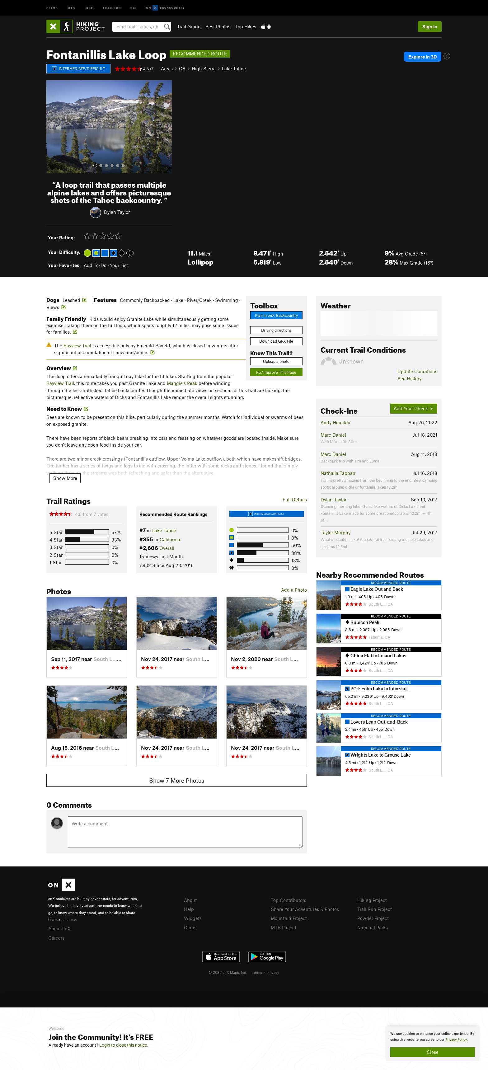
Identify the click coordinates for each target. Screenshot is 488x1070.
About (190, 900)
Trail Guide (188, 26)
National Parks (372, 927)
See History (409, 378)
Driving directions (276, 330)
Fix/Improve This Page (276, 372)
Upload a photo (276, 361)
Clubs (190, 927)
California (170, 539)
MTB (71, 8)
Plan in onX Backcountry (276, 315)
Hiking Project (372, 900)
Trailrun (112, 8)
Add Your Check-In (414, 408)
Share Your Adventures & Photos (305, 909)
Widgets (193, 918)
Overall (166, 548)
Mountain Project (289, 918)
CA (182, 68)
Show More (65, 478)
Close (433, 1052)
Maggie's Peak (182, 383)
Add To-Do (95, 265)
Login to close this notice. (123, 1045)
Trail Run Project (374, 909)
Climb (52, 8)
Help (189, 909)
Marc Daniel (333, 435)
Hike (89, 8)
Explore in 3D (422, 56)
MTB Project (283, 927)
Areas (167, 68)
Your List (119, 265)
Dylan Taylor (117, 212)
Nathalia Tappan (338, 473)
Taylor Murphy (335, 532)
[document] (432, 1044)
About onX (59, 928)
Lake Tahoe (234, 68)
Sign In (429, 26)
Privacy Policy (456, 1040)
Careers (56, 938)
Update (417, 371)
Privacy (273, 972)
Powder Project (373, 918)
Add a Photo (294, 590)
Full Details (295, 499)
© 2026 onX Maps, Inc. (228, 972)
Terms (257, 972)
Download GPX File (276, 341)
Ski (133, 8)
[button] (52, 126)
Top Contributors (288, 900)
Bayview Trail (77, 345)
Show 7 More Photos (176, 780)
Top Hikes (245, 26)
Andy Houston (335, 422)
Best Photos (217, 26)
